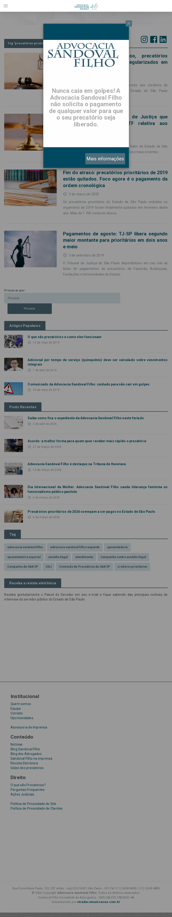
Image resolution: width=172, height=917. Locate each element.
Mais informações (105, 159)
